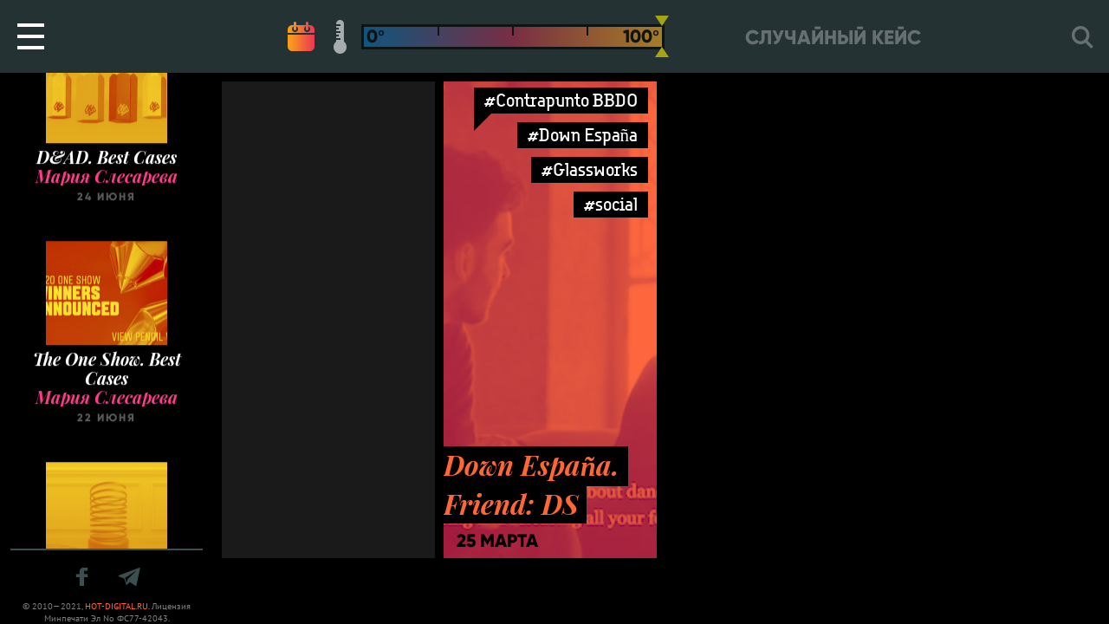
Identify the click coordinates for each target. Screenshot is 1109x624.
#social (611, 204)
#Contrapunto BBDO (561, 100)
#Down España (583, 134)
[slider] (662, 36)
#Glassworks (590, 169)
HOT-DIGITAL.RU (116, 606)
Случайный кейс (833, 37)
